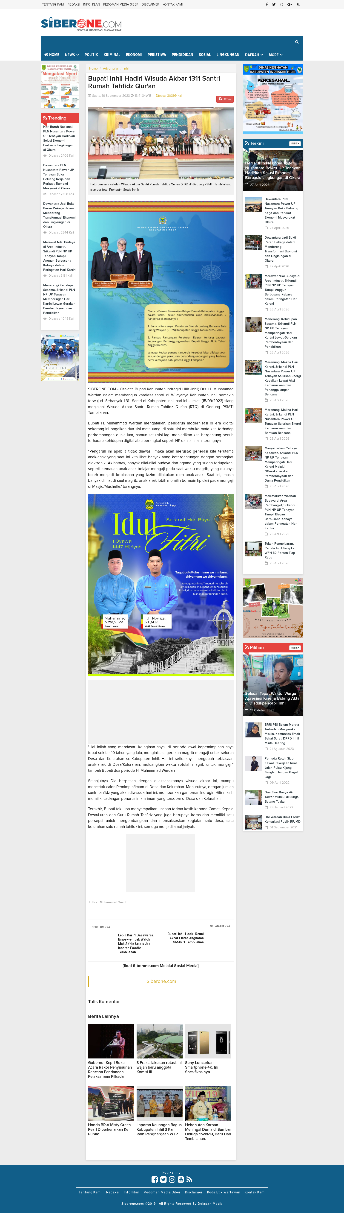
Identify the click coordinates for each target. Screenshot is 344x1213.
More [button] (274, 55)
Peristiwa (157, 55)
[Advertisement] (161, 712)
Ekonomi (134, 55)
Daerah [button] (252, 55)
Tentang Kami (53, 4)
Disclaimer (150, 4)
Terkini (254, 143)
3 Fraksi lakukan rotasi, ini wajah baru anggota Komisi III (159, 1067)
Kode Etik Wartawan (223, 1192)
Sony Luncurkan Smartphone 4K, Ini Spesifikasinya (201, 1067)
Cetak (225, 99)
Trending (54, 118)
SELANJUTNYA (220, 926)
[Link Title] (155, 1179)
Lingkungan (228, 55)
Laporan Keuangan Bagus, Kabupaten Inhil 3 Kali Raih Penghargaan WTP (160, 1129)
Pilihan (254, 647)
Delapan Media (210, 1203)
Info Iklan (91, 4)
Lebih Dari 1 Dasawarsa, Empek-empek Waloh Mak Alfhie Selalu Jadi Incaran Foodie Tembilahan (136, 943)
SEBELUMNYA (101, 927)
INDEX (295, 143)
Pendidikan (182, 55)
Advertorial (110, 68)
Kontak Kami (173, 4)
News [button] (70, 55)
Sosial (205, 55)
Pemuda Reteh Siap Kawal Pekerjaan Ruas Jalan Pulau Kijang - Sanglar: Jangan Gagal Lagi (281, 768)
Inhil (126, 68)
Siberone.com (161, 981)
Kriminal (112, 55)
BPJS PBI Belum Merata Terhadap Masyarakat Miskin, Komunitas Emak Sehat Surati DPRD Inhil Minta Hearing (282, 734)
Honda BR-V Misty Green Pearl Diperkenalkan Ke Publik (109, 1129)
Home (51, 55)
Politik (91, 55)
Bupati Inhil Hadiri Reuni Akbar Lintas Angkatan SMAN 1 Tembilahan (186, 938)
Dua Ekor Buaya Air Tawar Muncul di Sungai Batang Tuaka (282, 797)
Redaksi (74, 4)
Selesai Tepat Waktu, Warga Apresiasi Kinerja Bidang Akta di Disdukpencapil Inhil (272, 698)
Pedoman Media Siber (120, 4)
